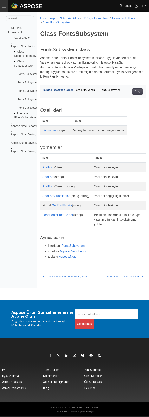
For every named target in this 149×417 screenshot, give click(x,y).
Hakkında (90, 388)
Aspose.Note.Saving (23, 134)
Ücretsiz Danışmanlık (56, 382)
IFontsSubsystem (73, 245)
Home (43, 18)
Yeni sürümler (92, 370)
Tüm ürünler (51, 370)
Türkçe (125, 6)
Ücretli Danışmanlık (14, 388)
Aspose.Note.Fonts (23, 46)
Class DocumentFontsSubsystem (65, 276)
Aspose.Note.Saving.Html (27, 142)
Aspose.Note (22, 37)
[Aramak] (20, 18)
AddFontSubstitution (56, 196)
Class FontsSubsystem (56, 22)
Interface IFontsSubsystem (117, 276)
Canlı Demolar (93, 376)
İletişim (90, 411)
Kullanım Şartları (79, 411)
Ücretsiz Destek (12, 382)
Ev (3, 370)
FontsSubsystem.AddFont (34, 82)
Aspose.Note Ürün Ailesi (64, 18)
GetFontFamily (62, 205)
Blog (46, 388)
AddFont (48, 167)
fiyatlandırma (10, 376)
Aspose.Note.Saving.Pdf (26, 151)
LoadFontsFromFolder (57, 215)
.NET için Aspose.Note (95, 18)
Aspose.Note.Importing (25, 125)
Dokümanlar (51, 376)
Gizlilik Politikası (62, 411)
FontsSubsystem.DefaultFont (36, 73)
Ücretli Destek (93, 382)
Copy (130, 91)
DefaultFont (50, 130)
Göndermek (84, 324)
